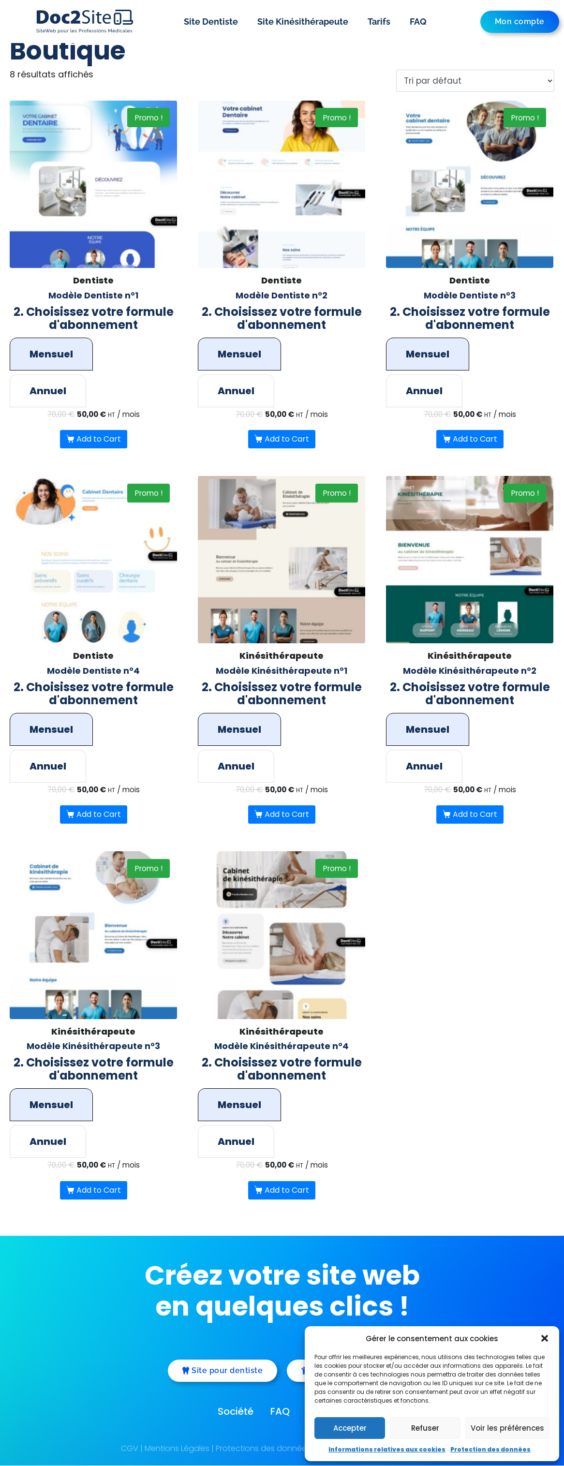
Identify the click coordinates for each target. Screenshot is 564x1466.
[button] (544, 1338)
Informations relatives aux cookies (386, 1449)
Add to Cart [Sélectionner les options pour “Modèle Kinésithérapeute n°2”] (475, 814)
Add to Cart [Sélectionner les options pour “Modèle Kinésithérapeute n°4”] (287, 1190)
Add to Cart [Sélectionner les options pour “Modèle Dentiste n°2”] (287, 439)
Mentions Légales (177, 1448)
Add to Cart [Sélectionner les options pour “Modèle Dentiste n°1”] (98, 439)
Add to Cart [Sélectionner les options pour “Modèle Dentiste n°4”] (98, 814)
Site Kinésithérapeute (302, 21)
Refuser (425, 1428)
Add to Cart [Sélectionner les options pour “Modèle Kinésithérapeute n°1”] (287, 814)
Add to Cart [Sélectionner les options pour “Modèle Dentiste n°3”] (475, 439)
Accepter (350, 1428)
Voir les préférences (507, 1428)
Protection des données (490, 1449)
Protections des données (263, 1448)
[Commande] (473, 81)
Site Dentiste (211, 21)
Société (235, 1412)
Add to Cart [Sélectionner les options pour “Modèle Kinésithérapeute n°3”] (98, 1190)
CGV (129, 1448)
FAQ (418, 21)
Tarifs (379, 21)
